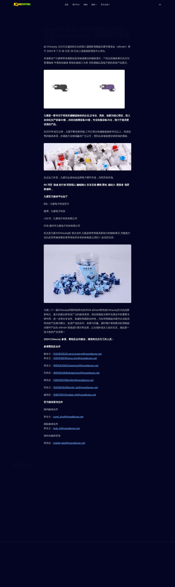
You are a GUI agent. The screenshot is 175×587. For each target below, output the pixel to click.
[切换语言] (160, 4)
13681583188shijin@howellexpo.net (73, 380)
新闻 (94, 4)
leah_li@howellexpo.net (66, 428)
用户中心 (76, 4)
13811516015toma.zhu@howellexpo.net (75, 358)
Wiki (86, 4)
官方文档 (105, 4)
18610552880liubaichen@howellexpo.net (76, 372)
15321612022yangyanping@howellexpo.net (77, 353)
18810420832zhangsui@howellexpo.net (75, 365)
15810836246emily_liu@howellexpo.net (75, 387)
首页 (66, 4)
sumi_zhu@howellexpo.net (68, 416)
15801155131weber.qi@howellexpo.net (74, 394)
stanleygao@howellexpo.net (69, 442)
